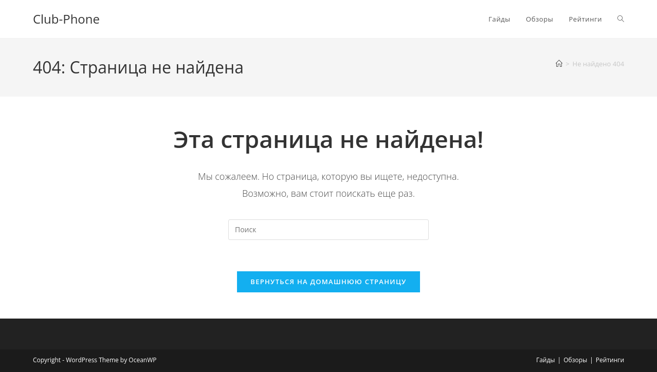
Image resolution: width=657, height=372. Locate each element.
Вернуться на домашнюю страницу (328, 281)
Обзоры (575, 360)
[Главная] (559, 63)
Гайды (545, 360)
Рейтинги (610, 360)
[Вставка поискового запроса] (328, 229)
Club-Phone (66, 18)
